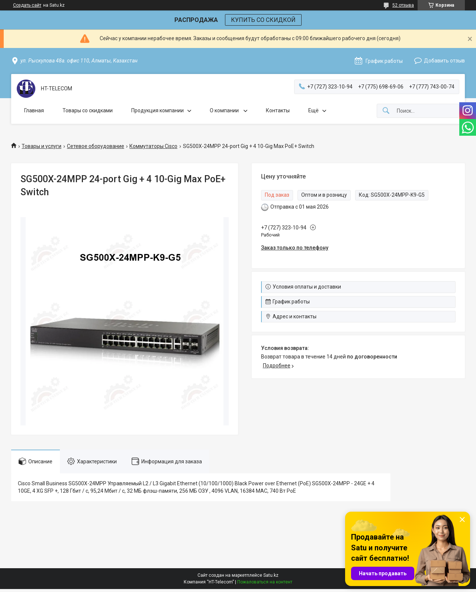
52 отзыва (403, 5)
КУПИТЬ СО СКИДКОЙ (263, 19)
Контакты (278, 110)
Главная (34, 110)
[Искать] (386, 111)
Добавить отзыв (444, 61)
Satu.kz (271, 575)
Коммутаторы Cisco (153, 146)
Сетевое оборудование (95, 146)
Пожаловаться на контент (264, 582)
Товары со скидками (87, 110)
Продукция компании (157, 110)
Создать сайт (27, 5)
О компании (225, 110)
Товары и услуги (41, 146)
